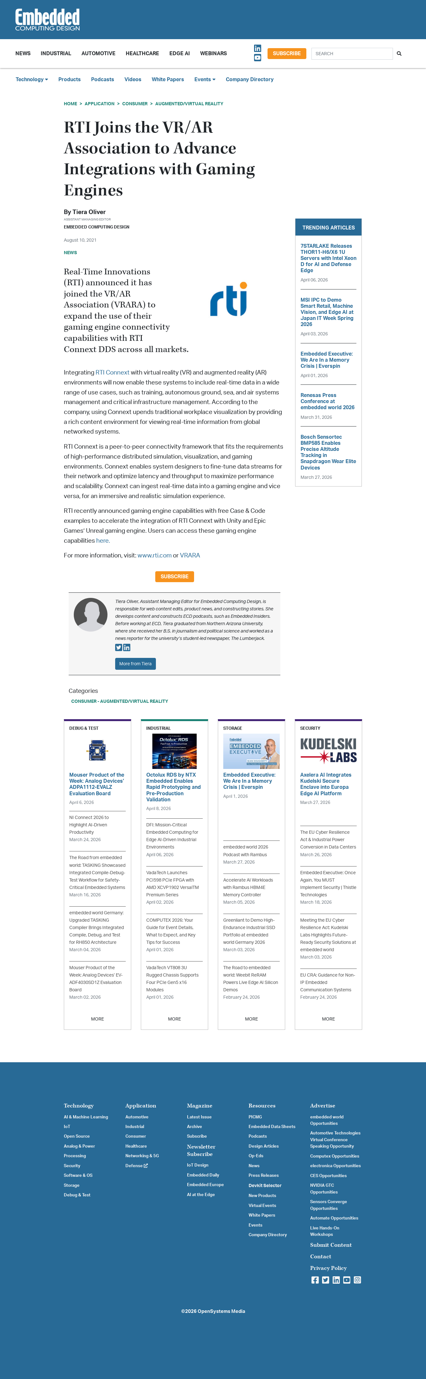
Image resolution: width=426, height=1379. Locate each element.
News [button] (22, 53)
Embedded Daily (203, 1175)
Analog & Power (79, 1146)
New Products (262, 1196)
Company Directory (250, 79)
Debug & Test (77, 1195)
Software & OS (78, 1175)
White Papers (168, 79)
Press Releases (264, 1175)
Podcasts (102, 79)
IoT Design (198, 1165)
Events (255, 1225)
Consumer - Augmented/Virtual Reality (119, 701)
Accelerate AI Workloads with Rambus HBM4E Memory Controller (248, 887)
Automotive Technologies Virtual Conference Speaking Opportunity (335, 1139)
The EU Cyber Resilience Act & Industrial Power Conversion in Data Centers (328, 839)
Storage (72, 1185)
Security (72, 1166)
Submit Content (331, 1245)
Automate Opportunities (334, 1218)
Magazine (199, 1105)
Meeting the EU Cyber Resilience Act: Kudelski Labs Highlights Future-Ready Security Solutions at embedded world (328, 935)
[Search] (352, 54)
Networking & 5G (142, 1156)
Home (70, 103)
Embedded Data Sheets (272, 1127)
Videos (132, 79)
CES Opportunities (328, 1176)
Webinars (213, 53)
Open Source (77, 1136)
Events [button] (205, 79)
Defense (136, 1166)
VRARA (190, 556)
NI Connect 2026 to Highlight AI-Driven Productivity (89, 825)
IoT (67, 1127)
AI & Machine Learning (86, 1117)
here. (103, 541)
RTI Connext (113, 373)
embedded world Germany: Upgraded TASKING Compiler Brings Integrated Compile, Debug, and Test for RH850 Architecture (96, 927)
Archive (194, 1127)
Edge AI (179, 53)
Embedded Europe (205, 1185)
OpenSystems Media (221, 1311)
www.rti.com (155, 556)
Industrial (56, 53)
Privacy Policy (328, 1268)
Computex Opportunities (334, 1156)
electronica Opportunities (335, 1166)
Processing (75, 1156)
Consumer (135, 103)
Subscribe (287, 53)
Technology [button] (32, 79)
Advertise (322, 1105)
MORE (97, 1019)
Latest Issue (199, 1117)
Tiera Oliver (89, 212)
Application (100, 103)
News (254, 1166)
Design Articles (264, 1146)
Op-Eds (256, 1156)
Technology (79, 1105)
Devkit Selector (265, 1186)
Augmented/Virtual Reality (189, 103)
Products (69, 79)
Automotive (98, 53)
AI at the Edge (201, 1195)
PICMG (255, 1117)
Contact (320, 1256)
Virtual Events (262, 1206)
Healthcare (142, 53)
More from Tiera (135, 663)
